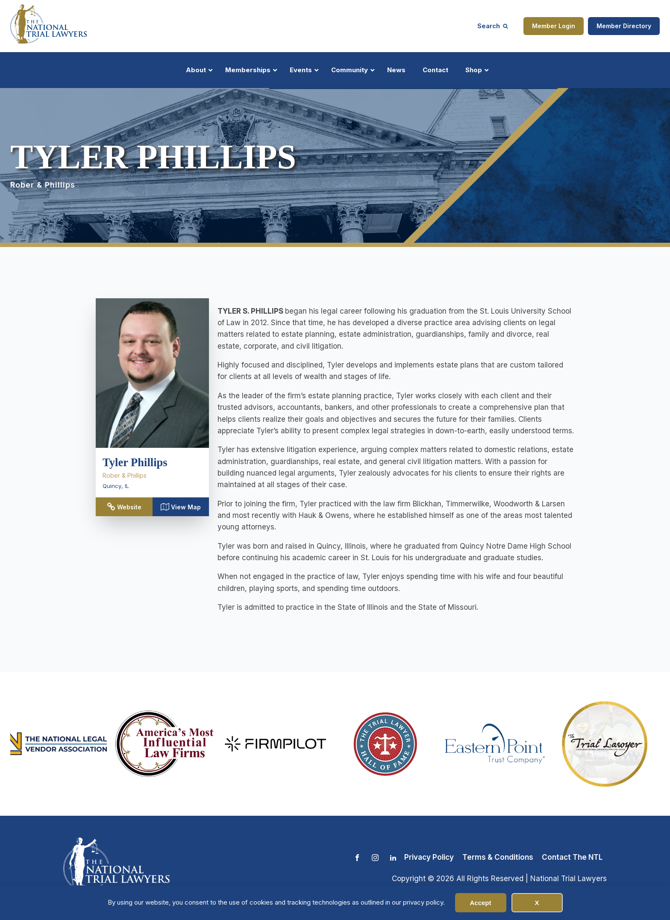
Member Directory (624, 25)
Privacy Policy (429, 857)
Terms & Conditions (497, 857)
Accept (480, 902)
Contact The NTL (572, 857)
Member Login (553, 25)
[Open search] (493, 26)
